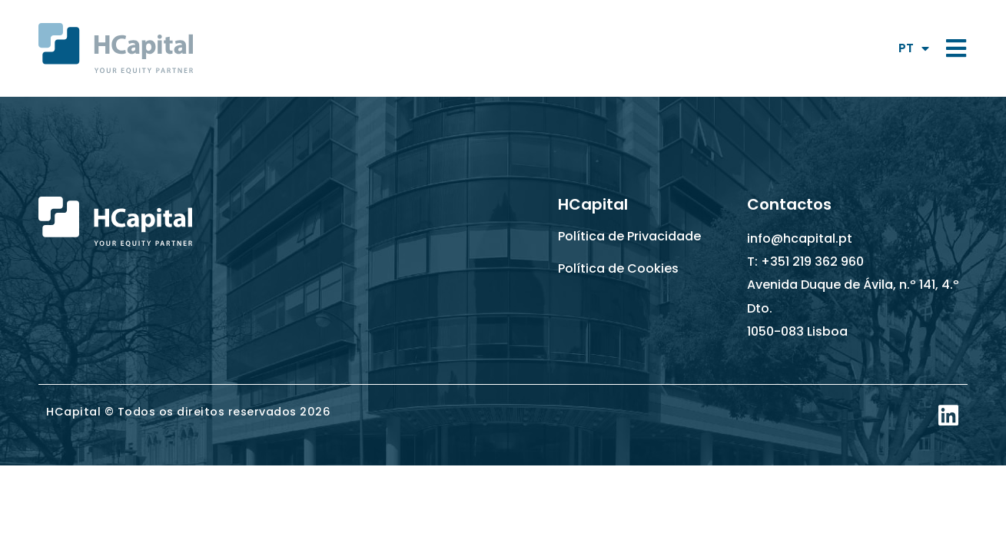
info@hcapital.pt (799, 238)
